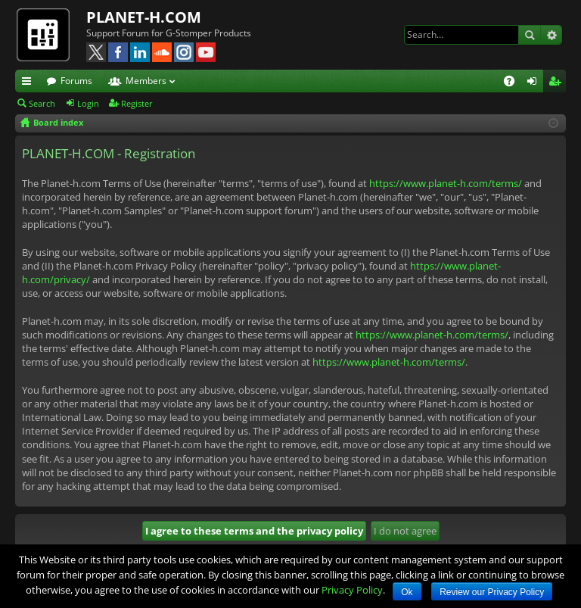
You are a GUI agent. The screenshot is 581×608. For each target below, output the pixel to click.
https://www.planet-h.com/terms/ (445, 183)
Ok (406, 592)
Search (529, 35)
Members (146, 80)
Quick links (29, 83)
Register (137, 103)
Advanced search (551, 35)
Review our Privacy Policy (492, 592)
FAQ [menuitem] (514, 83)
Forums (76, 80)
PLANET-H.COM (143, 17)
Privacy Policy (352, 590)
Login (88, 103)
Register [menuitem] (557, 83)
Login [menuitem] (535, 83)
